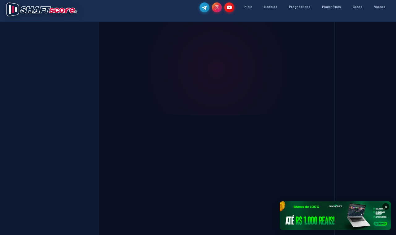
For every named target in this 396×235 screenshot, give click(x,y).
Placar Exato (331, 7)
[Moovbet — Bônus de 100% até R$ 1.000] (335, 215)
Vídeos (379, 7)
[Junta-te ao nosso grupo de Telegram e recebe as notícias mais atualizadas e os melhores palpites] (204, 7)
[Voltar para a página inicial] (41, 9)
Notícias (270, 7)
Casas (357, 7)
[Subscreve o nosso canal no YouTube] (229, 7)
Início (248, 7)
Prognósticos (299, 7)
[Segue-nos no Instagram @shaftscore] (217, 7)
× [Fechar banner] (386, 206)
